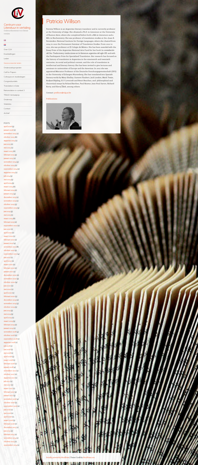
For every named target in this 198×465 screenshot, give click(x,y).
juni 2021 (7, 257)
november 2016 (10, 399)
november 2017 (10, 370)
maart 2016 (8, 420)
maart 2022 (8, 236)
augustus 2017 (9, 378)
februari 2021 (9, 268)
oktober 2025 (9, 137)
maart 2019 (8, 321)
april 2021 (8, 261)
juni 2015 (7, 431)
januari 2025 (8, 158)
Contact (7, 108)
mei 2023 (7, 215)
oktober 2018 (9, 335)
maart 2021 (8, 264)
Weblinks (7, 104)
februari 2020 (9, 296)
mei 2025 (7, 147)
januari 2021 (8, 271)
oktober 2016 (9, 402)
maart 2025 (8, 151)
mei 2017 (7, 385)
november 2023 (10, 201)
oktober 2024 (9, 165)
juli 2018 (7, 346)
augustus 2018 (9, 342)
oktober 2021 (9, 250)
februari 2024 (9, 190)
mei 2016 (7, 413)
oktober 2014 (9, 441)
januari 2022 (8, 243)
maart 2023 (8, 218)
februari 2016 (9, 424)
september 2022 (10, 225)
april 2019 (8, 317)
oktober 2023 (9, 204)
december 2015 (10, 427)
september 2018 (10, 339)
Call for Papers (10, 72)
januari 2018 (8, 367)
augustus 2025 (9, 140)
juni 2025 (7, 144)
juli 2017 (7, 381)
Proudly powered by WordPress (57, 457)
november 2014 (10, 438)
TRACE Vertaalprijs (12, 95)
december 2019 (10, 300)
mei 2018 (7, 353)
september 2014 (10, 445)
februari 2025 (9, 154)
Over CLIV (8, 49)
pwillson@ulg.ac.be (62, 92)
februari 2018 (9, 363)
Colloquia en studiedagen (14, 77)
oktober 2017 (9, 374)
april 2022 (8, 232)
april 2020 (8, 293)
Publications (51, 98)
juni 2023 (7, 211)
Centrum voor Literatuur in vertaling (17, 26)
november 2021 (10, 247)
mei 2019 (7, 314)
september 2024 (10, 169)
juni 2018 (7, 349)
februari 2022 (9, 239)
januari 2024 (8, 193)
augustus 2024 (9, 172)
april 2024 (8, 183)
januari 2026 (8, 130)
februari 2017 (9, 392)
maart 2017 (8, 388)
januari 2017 (8, 395)
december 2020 (10, 275)
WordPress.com (89, 457)
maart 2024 (8, 186)
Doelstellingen (9, 54)
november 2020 (10, 278)
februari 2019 (9, 324)
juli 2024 (7, 176)
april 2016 (8, 416)
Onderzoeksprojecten (12, 68)
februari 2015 (9, 434)
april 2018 (8, 356)
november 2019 (10, 303)
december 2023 (10, 197)
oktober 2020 (9, 282)
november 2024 (10, 162)
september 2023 (10, 208)
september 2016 (10, 406)
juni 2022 (7, 229)
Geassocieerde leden (12, 63)
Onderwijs (8, 99)
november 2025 (10, 133)
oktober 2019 (9, 307)
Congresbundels (10, 81)
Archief (6, 113)
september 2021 (10, 254)
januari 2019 (8, 328)
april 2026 (8, 126)
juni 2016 (7, 409)
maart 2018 (8, 360)
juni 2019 (7, 310)
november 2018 (10, 331)
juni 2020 (7, 285)
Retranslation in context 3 (14, 90)
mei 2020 (7, 289)
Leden (6, 58)
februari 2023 (9, 222)
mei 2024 (7, 179)
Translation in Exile (11, 86)
